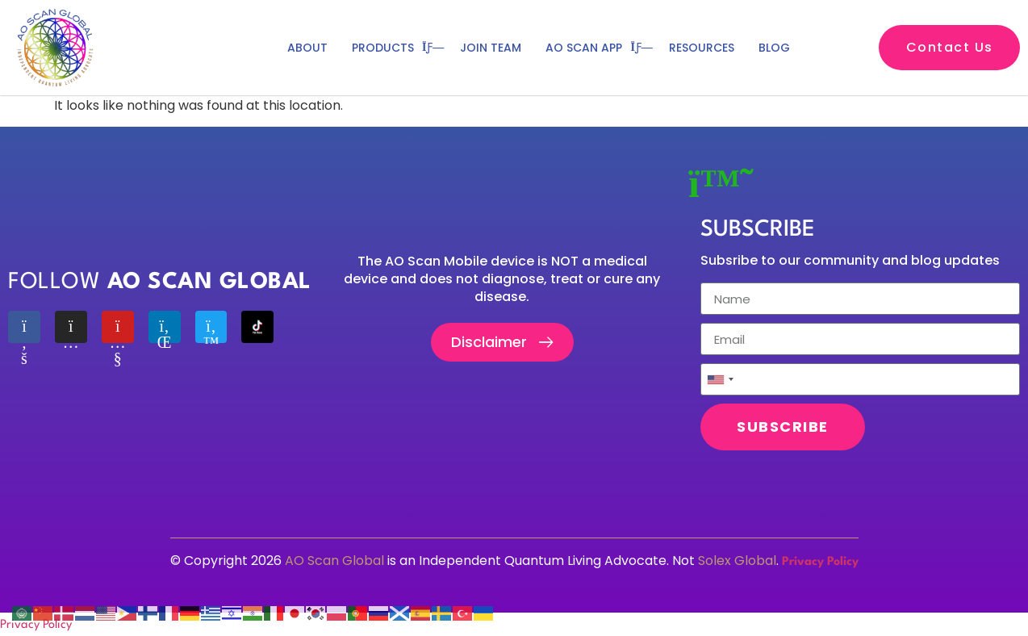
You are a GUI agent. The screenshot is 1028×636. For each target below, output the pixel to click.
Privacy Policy (820, 562)
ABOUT (307, 48)
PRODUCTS (394, 47)
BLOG (774, 48)
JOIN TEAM (490, 48)
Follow (159, 282)
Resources (701, 48)
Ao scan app (595, 47)
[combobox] (719, 379)
